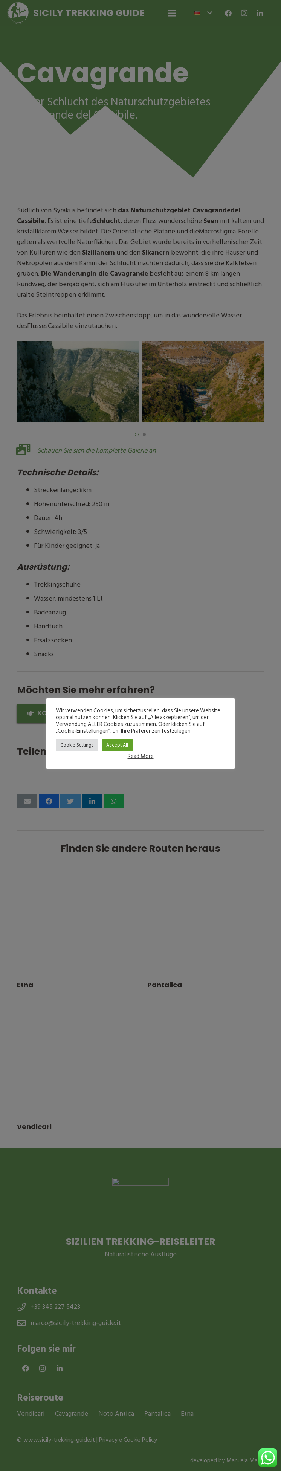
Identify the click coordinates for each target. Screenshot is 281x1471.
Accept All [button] (117, 745)
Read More (141, 756)
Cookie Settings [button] (76, 745)
